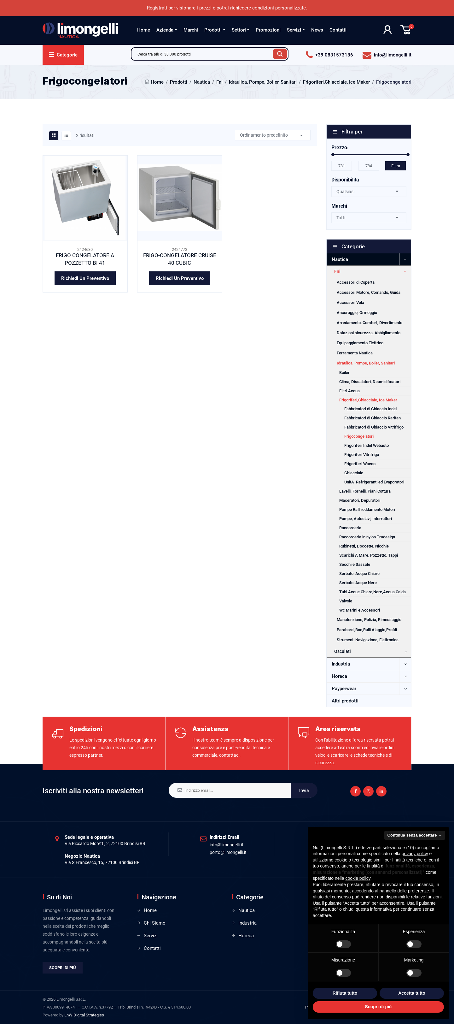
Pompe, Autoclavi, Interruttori (365, 518)
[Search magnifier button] (280, 54)
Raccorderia (350, 527)
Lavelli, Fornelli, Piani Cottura (365, 491)
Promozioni (268, 30)
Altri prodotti (345, 701)
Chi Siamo (155, 923)
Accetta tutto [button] (411, 993)
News (317, 30)
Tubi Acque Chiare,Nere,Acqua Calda (372, 591)
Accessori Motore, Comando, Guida (368, 292)
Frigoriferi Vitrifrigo (361, 454)
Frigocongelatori (359, 436)
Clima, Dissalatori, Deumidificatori (369, 381)
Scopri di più (62, 967)
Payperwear (344, 688)
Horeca (339, 676)
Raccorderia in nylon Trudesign (367, 537)
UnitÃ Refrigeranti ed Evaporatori (374, 482)
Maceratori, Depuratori (359, 500)
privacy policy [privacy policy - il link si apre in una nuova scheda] (415, 853)
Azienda (164, 30)
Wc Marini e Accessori (359, 610)
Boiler (344, 372)
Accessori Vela (350, 302)
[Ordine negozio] (273, 135)
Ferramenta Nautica (355, 353)
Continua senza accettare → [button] (414, 835)
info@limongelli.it (226, 844)
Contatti (337, 30)
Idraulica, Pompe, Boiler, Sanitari (263, 82)
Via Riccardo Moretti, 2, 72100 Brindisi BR (105, 843)
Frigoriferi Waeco (359, 463)
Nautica (202, 82)
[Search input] (203, 54)
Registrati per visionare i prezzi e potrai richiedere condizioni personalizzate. (227, 8)
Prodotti (213, 30)
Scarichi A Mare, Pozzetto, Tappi (368, 555)
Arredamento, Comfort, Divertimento (369, 322)
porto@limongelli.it (228, 852)
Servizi (294, 30)
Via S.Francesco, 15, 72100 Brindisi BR (102, 862)
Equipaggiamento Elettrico (360, 342)
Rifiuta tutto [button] (345, 993)
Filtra (395, 165)
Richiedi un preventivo (85, 278)
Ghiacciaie (353, 473)
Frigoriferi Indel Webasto (366, 445)
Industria (341, 664)
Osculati (342, 651)
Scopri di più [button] (378, 1006)
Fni (219, 82)
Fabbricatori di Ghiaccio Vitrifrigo (374, 427)
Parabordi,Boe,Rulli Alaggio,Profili (367, 629)
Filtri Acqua (349, 390)
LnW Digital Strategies (84, 1015)
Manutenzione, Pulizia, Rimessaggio (369, 619)
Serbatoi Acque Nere (358, 582)
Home (143, 30)
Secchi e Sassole (354, 564)
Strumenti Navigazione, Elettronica (368, 639)
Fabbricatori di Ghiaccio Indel (370, 408)
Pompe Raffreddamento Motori (367, 509)
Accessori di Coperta (356, 282)
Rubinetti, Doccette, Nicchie (364, 546)
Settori (239, 30)
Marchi (190, 30)
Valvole (345, 601)
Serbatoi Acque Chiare (359, 573)
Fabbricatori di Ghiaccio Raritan (372, 418)
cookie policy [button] (358, 878)
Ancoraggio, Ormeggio (357, 312)
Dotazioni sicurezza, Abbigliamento (368, 332)
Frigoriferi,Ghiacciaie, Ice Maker (336, 82)
